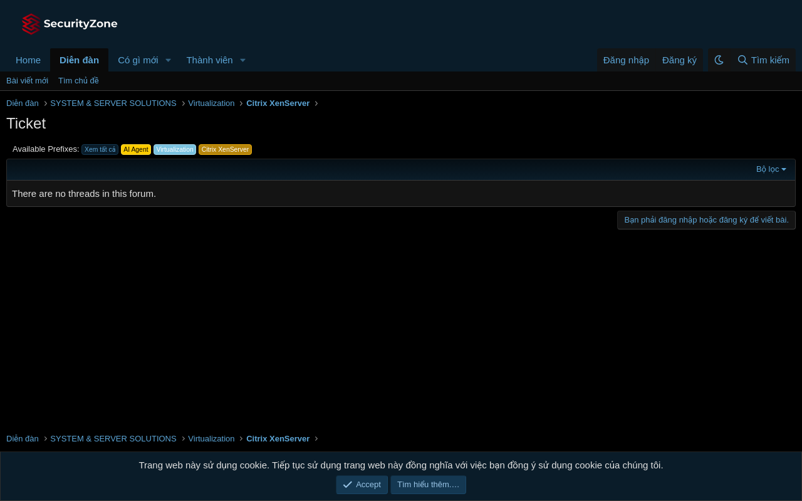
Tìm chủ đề (78, 80)
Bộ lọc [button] (767, 169)
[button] (168, 59)
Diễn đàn (79, 60)
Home (28, 60)
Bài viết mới (27, 80)
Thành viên (209, 60)
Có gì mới (138, 60)
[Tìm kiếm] (763, 59)
